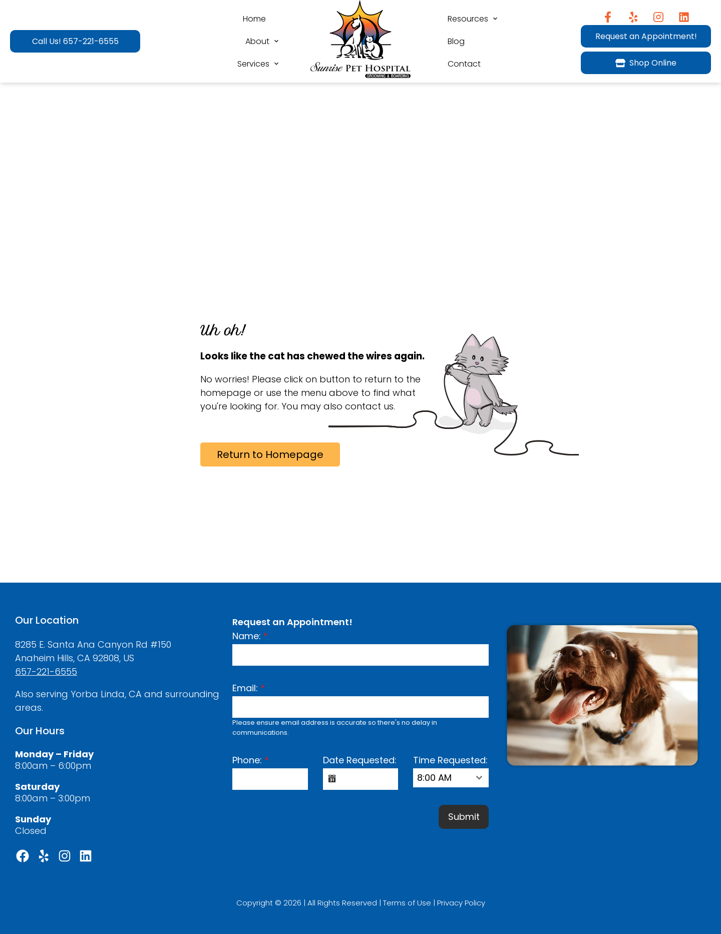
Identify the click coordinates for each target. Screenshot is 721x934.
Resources (468, 19)
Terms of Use (407, 902)
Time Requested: (450, 760)
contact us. (370, 406)
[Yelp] (633, 17)
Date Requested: (360, 760)
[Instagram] (658, 17)
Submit (464, 816)
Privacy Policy (461, 902)
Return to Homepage (270, 454)
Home (254, 19)
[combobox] (451, 777)
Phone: (250, 760)
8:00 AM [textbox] (434, 777)
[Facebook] (607, 17)
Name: (250, 636)
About (257, 41)
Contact (464, 64)
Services (253, 64)
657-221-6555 (46, 671)
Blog (456, 41)
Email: (248, 688)
